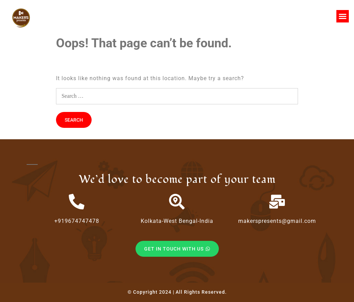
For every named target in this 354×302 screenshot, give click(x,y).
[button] (342, 16)
